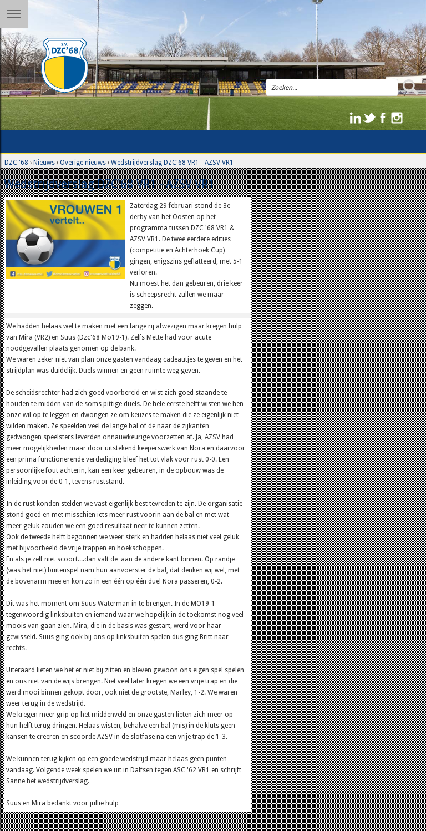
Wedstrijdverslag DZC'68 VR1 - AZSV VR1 (172, 162)
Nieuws (44, 162)
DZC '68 (16, 162)
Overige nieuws (83, 162)
